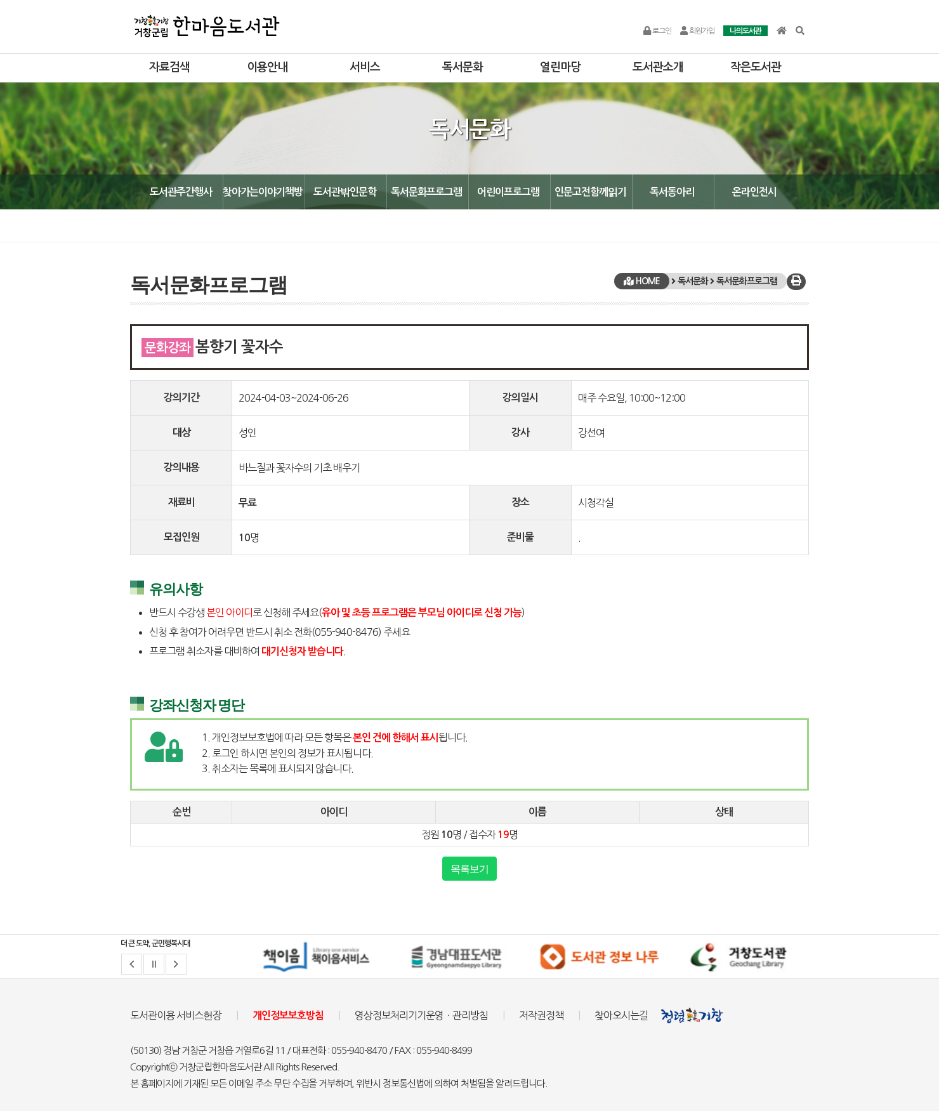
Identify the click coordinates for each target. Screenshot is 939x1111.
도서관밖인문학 (344, 192)
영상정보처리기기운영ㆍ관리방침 (421, 1015)
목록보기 (469, 868)
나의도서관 (745, 31)
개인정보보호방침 (288, 1015)
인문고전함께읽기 (590, 192)
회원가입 (697, 31)
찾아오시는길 (621, 1015)
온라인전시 (754, 192)
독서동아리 (672, 192)
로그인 (657, 31)
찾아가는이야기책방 (263, 192)
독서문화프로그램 (426, 192)
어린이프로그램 (508, 192)
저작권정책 (541, 1015)
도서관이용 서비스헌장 (175, 1015)
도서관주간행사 (181, 192)
